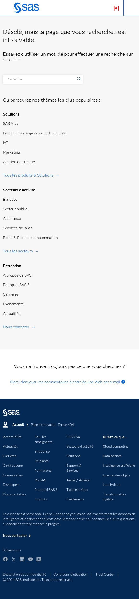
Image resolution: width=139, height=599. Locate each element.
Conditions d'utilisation (70, 574)
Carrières (10, 294)
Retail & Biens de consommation (30, 237)
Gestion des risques (20, 162)
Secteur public (15, 209)
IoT (5, 142)
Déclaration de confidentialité (24, 574)
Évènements (13, 304)
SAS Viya (10, 123)
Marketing (11, 152)
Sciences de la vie (18, 228)
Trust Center (104, 574)
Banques (10, 199)
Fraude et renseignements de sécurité (34, 133)
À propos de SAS (17, 275)
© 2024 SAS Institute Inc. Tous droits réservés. (37, 579)
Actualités (11, 313)
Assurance (12, 218)
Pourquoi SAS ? (16, 285)
